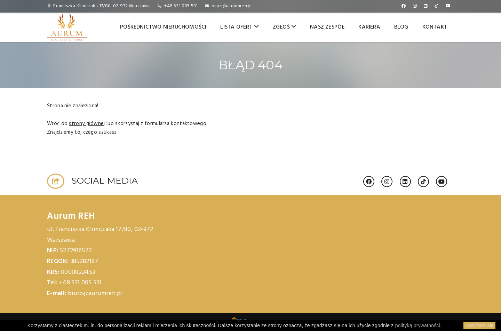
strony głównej (87, 124)
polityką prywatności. (418, 325)
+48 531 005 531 (181, 6)
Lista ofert (239, 27)
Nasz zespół (327, 27)
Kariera (369, 27)
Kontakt (434, 27)
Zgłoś (284, 27)
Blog (401, 27)
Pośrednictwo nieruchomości (163, 27)
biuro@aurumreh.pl (232, 6)
